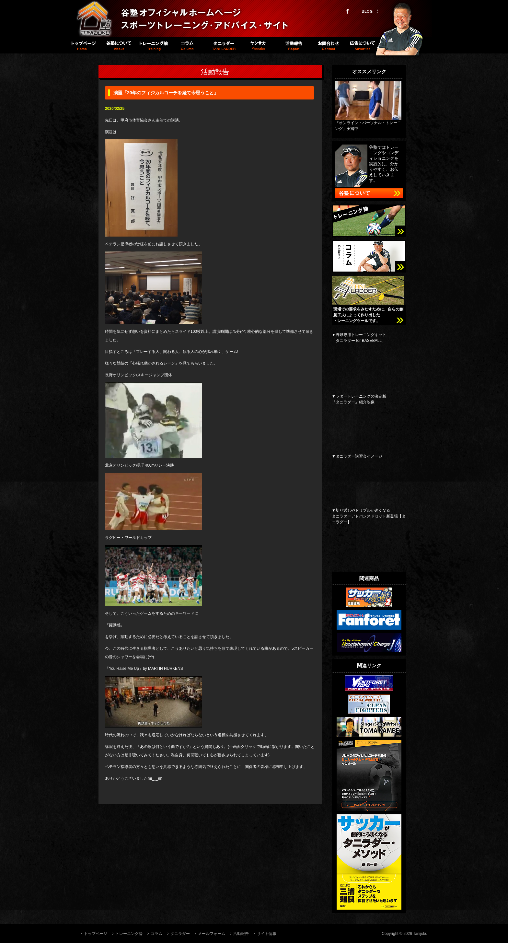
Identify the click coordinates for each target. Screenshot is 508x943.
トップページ (83, 45)
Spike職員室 (258, 45)
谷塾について (118, 45)
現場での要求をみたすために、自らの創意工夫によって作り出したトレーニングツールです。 (368, 315)
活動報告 (293, 45)
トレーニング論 (153, 45)
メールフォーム (211, 933)
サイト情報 (266, 933)
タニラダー (223, 45)
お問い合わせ (328, 45)
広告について (363, 45)
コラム (188, 45)
